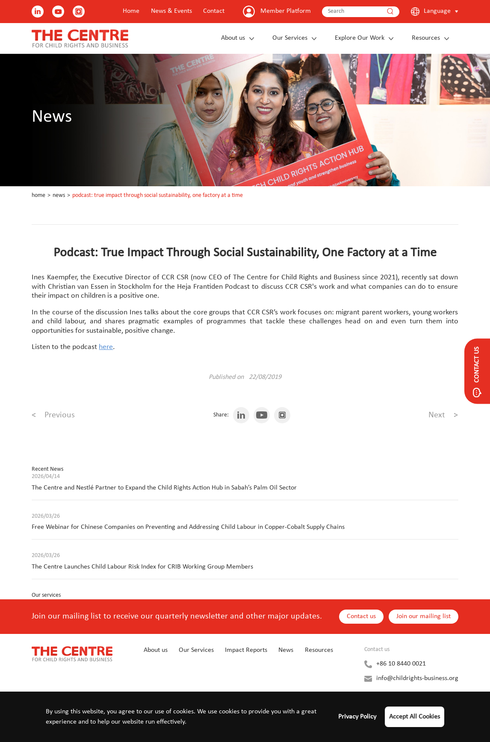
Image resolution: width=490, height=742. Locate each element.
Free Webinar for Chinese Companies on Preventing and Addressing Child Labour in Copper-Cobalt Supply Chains (188, 527)
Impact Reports (246, 650)
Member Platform (285, 11)
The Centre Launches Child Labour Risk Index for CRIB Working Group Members (142, 566)
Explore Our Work (359, 38)
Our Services (289, 38)
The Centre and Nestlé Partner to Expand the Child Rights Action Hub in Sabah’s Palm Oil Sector (164, 487)
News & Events (171, 11)
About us (233, 38)
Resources (426, 38)
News (59, 195)
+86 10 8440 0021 (401, 663)
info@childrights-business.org (417, 678)
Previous (53, 415)
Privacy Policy (357, 716)
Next (443, 415)
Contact (213, 11)
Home (131, 11)
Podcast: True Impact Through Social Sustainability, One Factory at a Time (157, 195)
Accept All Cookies (414, 716)
